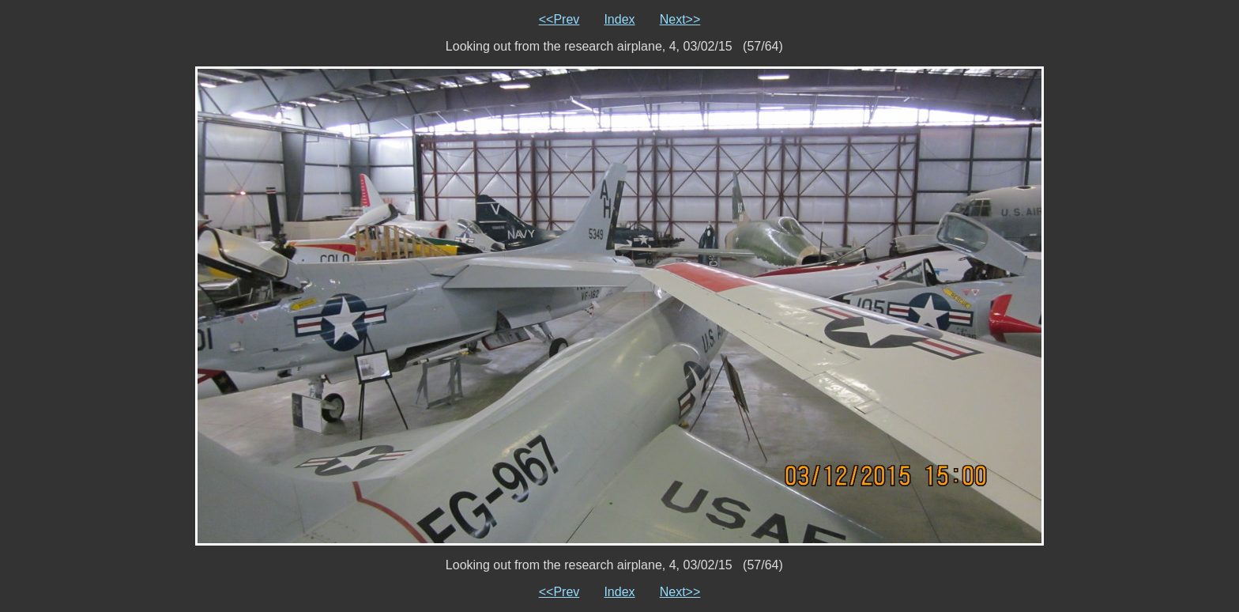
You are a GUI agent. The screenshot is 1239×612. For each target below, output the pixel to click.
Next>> (680, 19)
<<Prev (559, 19)
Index (619, 19)
